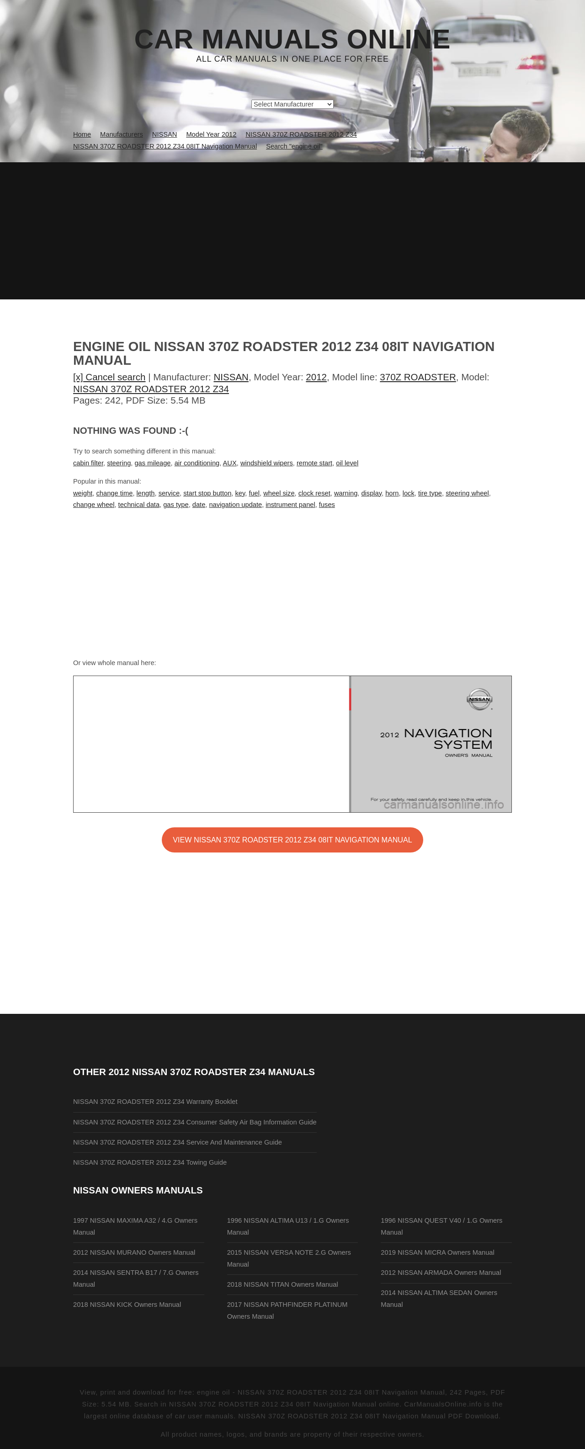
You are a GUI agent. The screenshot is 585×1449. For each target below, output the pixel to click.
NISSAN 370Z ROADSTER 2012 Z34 (151, 389)
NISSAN (231, 377)
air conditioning (197, 463)
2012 (316, 377)
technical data (139, 504)
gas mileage (152, 463)
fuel (254, 493)
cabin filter (88, 463)
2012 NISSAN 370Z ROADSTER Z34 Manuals (212, 1071)
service (169, 493)
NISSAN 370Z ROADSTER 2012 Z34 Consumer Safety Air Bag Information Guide (195, 1122)
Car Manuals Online (292, 39)
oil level (347, 463)
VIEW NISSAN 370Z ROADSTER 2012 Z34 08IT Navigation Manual (292, 840)
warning (345, 493)
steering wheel (467, 493)
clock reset (314, 493)
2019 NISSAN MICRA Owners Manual (437, 1252)
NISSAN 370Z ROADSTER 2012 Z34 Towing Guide (150, 1162)
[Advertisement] (292, 231)
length (146, 493)
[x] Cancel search (109, 377)
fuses (327, 504)
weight (82, 493)
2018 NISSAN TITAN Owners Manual (282, 1284)
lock (409, 493)
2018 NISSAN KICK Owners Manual (127, 1304)
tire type (430, 493)
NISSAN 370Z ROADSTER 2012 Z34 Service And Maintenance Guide (177, 1142)
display (371, 493)
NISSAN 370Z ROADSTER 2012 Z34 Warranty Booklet (155, 1101)
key (240, 493)
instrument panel (290, 504)
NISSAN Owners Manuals (138, 1190)
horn (392, 493)
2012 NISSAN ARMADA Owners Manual (441, 1272)
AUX (230, 463)
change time (114, 493)
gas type (175, 504)
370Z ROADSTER (418, 377)
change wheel (93, 504)
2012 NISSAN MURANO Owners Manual (134, 1252)
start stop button (207, 493)
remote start (314, 463)
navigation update (235, 504)
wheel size (278, 493)
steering (119, 463)
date (199, 504)
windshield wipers (266, 463)
